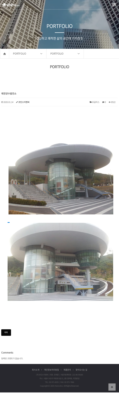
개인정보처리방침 (51, 371)
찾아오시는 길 (81, 371)
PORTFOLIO (19, 55)
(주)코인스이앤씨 (11, 4)
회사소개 (35, 371)
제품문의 (67, 371)
